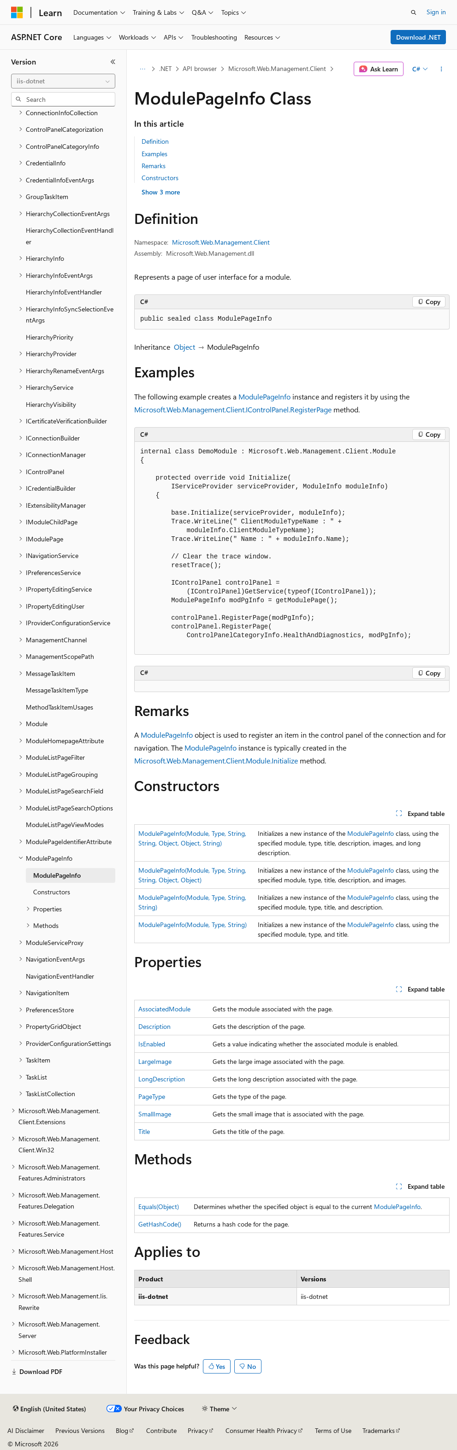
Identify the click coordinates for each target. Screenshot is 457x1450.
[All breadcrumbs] (142, 69)
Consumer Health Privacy (261, 1430)
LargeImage (155, 1061)
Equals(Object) (158, 1206)
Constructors (160, 177)
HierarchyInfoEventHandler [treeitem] (64, 292)
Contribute (161, 1430)
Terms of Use (333, 1430)
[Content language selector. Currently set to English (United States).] (49, 1409)
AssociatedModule (164, 1008)
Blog (122, 1430)
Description (154, 1026)
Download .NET (418, 37)
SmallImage (154, 1114)
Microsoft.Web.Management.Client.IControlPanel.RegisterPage (233, 409)
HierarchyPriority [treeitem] (49, 337)
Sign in (436, 11)
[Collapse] (113, 61)
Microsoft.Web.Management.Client (277, 68)
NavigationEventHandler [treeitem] (60, 976)
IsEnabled (151, 1043)
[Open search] (413, 12)
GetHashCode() (159, 1224)
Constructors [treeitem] (51, 891)
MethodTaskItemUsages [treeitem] (59, 707)
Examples (154, 153)
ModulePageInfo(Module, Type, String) (192, 924)
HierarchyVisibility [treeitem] (51, 404)
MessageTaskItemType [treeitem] (57, 690)
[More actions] (441, 69)
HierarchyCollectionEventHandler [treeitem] (69, 236)
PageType (151, 1096)
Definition (155, 141)
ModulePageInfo (264, 396)
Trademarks (378, 1430)
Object (184, 347)
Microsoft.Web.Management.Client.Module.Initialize (216, 760)
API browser (200, 68)
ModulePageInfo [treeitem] (57, 875)
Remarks (154, 165)
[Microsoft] (17, 12)
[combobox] (63, 81)
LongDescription (161, 1078)
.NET (165, 68)
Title (144, 1131)
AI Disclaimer (25, 1430)
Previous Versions (80, 1430)
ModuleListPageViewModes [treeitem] (65, 824)
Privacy (198, 1430)
